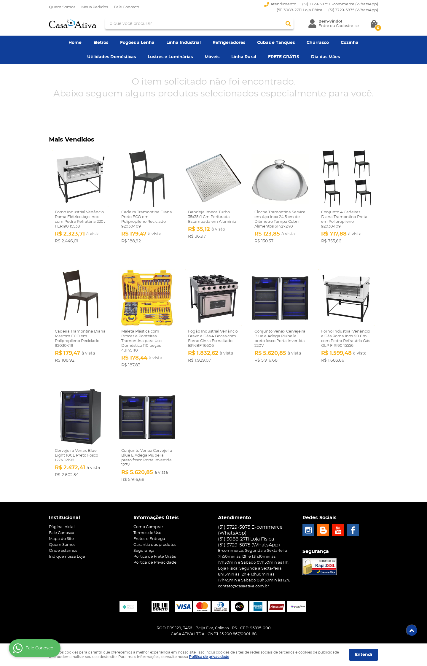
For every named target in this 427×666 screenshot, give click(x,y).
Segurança (143, 540)
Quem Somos (62, 7)
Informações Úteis (156, 507)
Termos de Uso (147, 522)
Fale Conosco (126, 7)
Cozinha (350, 43)
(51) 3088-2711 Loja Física (299, 10)
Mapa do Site (61, 528)
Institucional (64, 507)
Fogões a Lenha (137, 43)
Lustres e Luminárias (170, 57)
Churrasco (318, 43)
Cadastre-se (347, 26)
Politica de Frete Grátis (154, 546)
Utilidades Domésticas (111, 57)
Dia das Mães (325, 57)
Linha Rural (243, 57)
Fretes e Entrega (149, 528)
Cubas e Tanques (276, 43)
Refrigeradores (229, 43)
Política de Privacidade (154, 552)
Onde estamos (63, 540)
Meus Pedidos (94, 7)
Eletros (100, 43)
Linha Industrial (183, 43)
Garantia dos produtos (154, 534)
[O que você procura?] (288, 23)
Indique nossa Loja (67, 546)
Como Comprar (148, 517)
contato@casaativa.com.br (243, 576)
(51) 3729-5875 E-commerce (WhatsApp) (340, 4)
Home (75, 43)
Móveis (212, 57)
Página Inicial (61, 517)
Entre (323, 26)
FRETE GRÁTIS (283, 57)
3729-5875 (353, 10)
